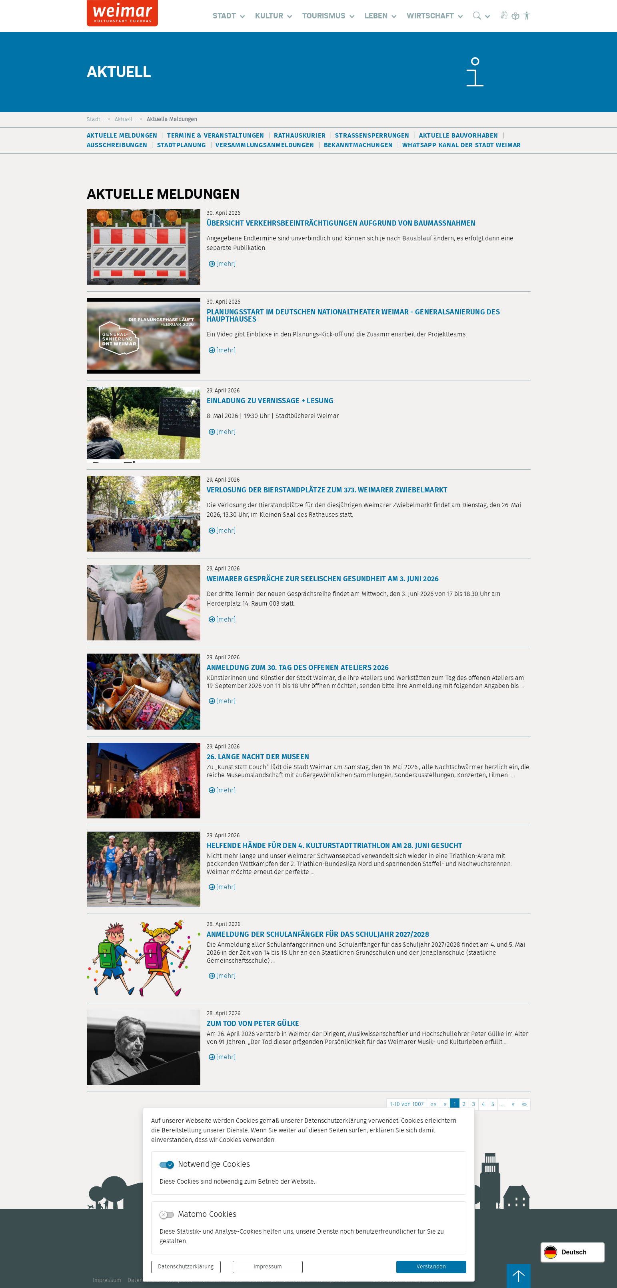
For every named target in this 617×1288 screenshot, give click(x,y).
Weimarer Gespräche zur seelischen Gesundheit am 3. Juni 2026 (323, 579)
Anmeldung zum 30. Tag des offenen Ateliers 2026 (298, 668)
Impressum (268, 1267)
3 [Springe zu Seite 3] (473, 1104)
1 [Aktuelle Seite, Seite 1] (454, 1104)
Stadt (93, 119)
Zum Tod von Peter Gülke (253, 1024)
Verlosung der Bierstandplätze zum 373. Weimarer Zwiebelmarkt (327, 490)
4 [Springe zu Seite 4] (483, 1104)
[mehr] (226, 264)
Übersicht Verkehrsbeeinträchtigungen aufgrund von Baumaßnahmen (341, 223)
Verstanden (431, 1267)
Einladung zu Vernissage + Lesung (270, 401)
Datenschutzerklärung (186, 1267)
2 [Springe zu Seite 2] (464, 1104)
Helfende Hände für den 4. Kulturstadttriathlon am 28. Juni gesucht (335, 846)
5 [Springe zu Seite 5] (492, 1104)
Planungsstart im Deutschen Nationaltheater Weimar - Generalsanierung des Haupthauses (353, 316)
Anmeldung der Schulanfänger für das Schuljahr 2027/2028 (318, 934)
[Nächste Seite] (513, 1104)
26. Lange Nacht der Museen (258, 757)
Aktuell (123, 119)
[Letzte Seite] (524, 1104)
